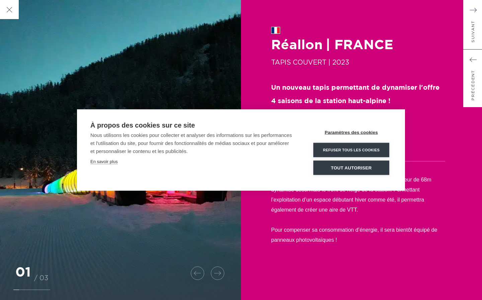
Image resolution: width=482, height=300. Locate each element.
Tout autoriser (351, 167)
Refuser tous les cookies (351, 150)
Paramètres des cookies (351, 132)
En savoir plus (104, 161)
